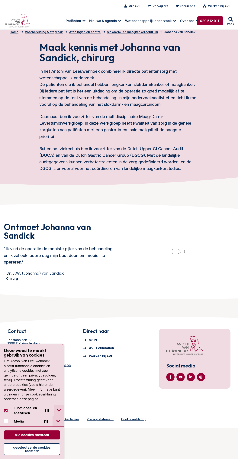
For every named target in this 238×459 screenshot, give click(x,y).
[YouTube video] (177, 268)
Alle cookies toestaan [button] (32, 435)
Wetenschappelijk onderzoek (120, 21)
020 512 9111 (210, 21)
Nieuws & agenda (75, 21)
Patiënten (45, 21)
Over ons (159, 21)
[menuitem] (45, 21)
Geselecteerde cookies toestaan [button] (32, 449)
